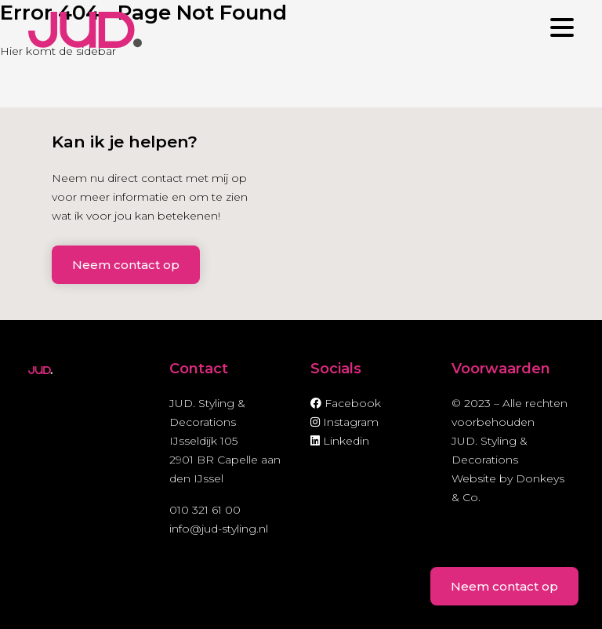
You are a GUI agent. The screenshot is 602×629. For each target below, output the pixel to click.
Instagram (344, 422)
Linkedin (339, 441)
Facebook (345, 403)
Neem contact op (126, 264)
